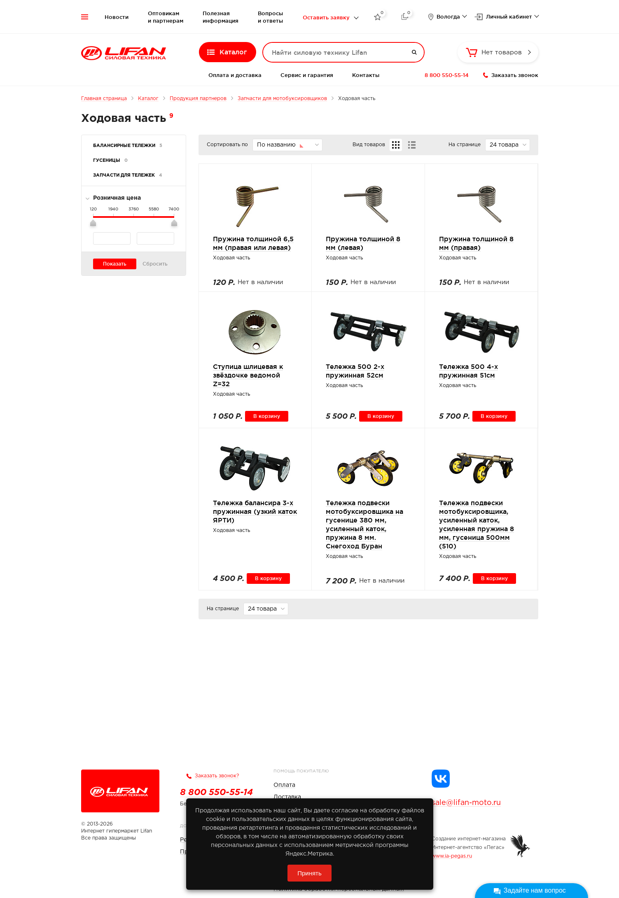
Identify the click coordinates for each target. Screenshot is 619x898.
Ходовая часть (231, 258)
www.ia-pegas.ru (452, 856)
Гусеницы (110, 161)
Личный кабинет (509, 16)
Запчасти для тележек (127, 175)
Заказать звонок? (217, 776)
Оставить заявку (326, 17)
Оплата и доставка (235, 75)
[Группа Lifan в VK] (441, 779)
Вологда (448, 16)
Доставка (287, 797)
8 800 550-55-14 (447, 75)
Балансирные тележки (127, 146)
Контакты (365, 75)
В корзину (266, 416)
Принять (309, 873)
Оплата (284, 785)
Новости (116, 17)
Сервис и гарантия (306, 75)
